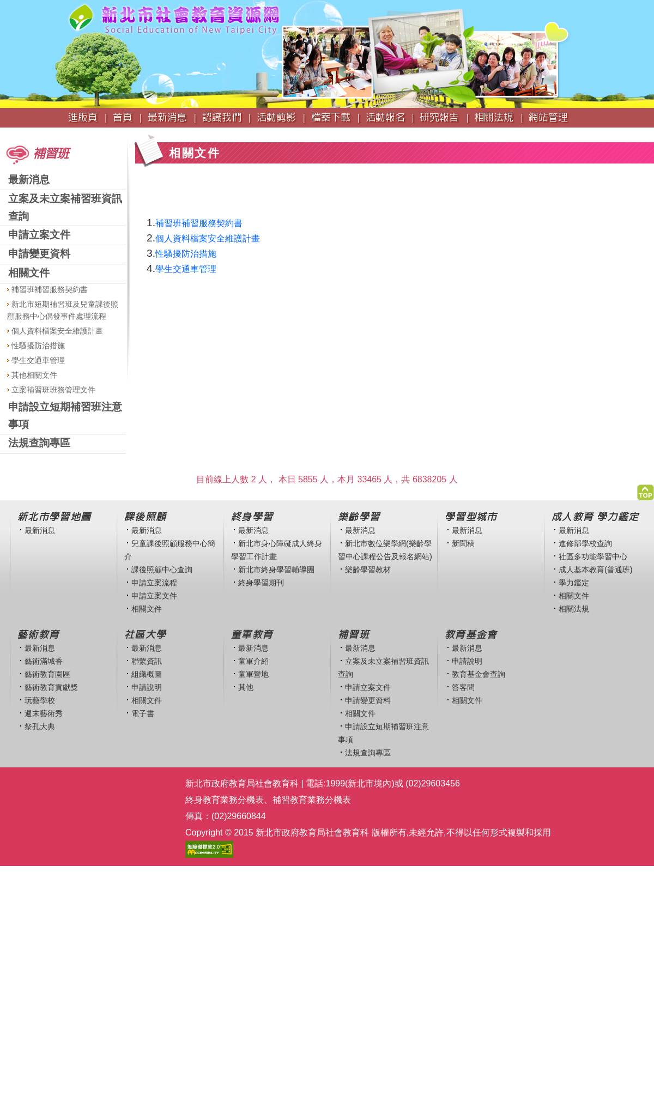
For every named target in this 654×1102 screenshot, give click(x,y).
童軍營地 (253, 674)
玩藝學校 (40, 700)
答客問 (463, 687)
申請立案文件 (39, 234)
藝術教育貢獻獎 (51, 687)
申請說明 (146, 687)
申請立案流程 (154, 582)
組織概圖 (146, 674)
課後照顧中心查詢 (161, 569)
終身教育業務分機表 (224, 799)
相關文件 (29, 272)
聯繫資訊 (146, 661)
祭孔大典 (40, 726)
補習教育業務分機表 (311, 799)
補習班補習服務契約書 (47, 289)
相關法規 (574, 608)
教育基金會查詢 (478, 674)
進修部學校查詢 (585, 543)
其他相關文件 (32, 375)
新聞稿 (463, 543)
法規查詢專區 (39, 443)
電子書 (142, 713)
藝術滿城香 (44, 661)
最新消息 (29, 179)
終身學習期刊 (261, 582)
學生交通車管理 (36, 360)
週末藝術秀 (44, 713)
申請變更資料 (39, 253)
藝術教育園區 (47, 674)
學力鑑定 (574, 582)
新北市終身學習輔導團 (276, 569)
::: (3, 132)
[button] (645, 489)
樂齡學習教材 (368, 569)
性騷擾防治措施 (36, 345)
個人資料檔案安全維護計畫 (55, 330)
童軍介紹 (253, 661)
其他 (245, 687)
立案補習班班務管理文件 (51, 389)
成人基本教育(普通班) (596, 569)
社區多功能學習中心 (593, 556)
